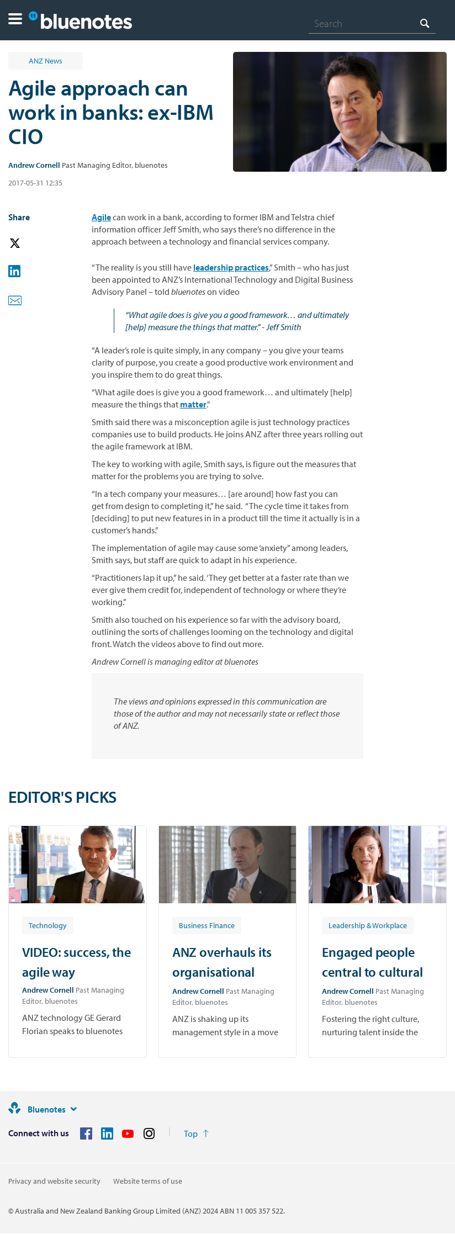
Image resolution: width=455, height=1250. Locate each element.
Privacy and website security (54, 1181)
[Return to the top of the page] (196, 1133)
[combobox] (372, 23)
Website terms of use (147, 1181)
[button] (15, 20)
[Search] (372, 23)
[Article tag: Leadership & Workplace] (368, 924)
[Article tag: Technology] (47, 924)
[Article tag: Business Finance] (206, 924)
